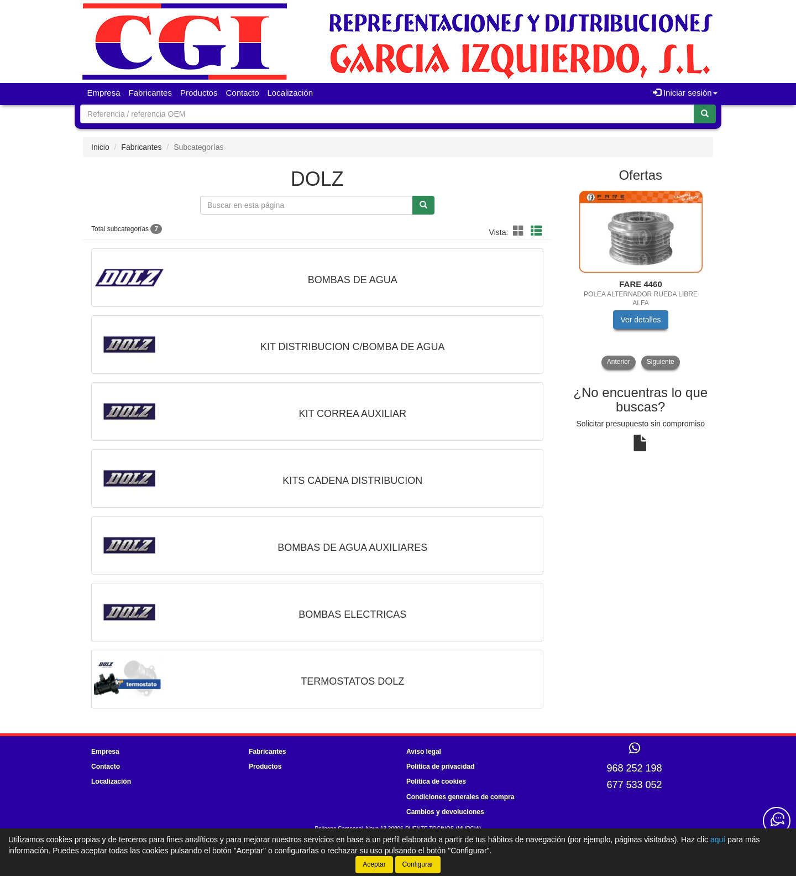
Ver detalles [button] (640, 319)
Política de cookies (436, 781)
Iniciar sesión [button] (685, 92)
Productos (199, 92)
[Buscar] (705, 114)
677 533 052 (634, 784)
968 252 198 (634, 768)
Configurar (417, 864)
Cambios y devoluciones (445, 812)
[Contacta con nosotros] (776, 821)
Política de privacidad (440, 766)
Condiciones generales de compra (460, 797)
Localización (290, 92)
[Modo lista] (536, 231)
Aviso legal (423, 751)
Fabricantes (150, 92)
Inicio (100, 147)
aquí (717, 839)
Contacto (242, 92)
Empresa (104, 92)
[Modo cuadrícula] (518, 231)
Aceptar (374, 864)
